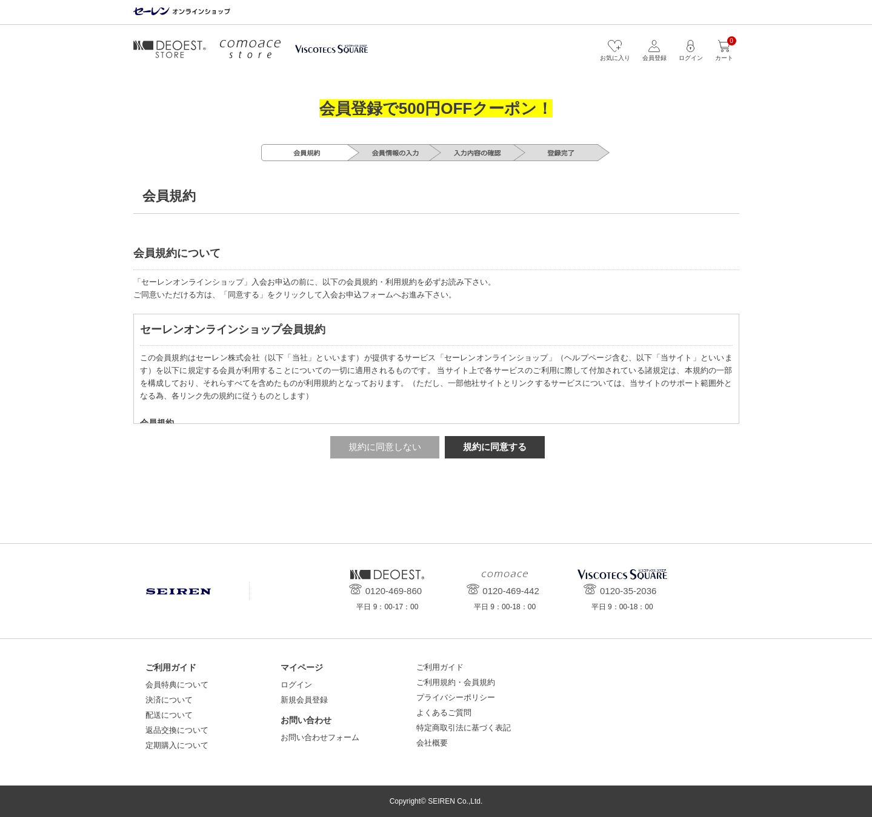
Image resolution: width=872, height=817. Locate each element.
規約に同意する (495, 447)
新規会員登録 (304, 699)
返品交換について (176, 730)
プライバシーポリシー (455, 697)
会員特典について (176, 684)
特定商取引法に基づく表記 (463, 727)
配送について (169, 714)
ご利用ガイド (440, 667)
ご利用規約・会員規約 (455, 682)
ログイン (296, 684)
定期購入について (176, 745)
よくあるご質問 (443, 712)
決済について (169, 699)
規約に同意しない (384, 447)
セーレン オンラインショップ (181, 11)
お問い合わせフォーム (320, 737)
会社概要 (432, 742)
